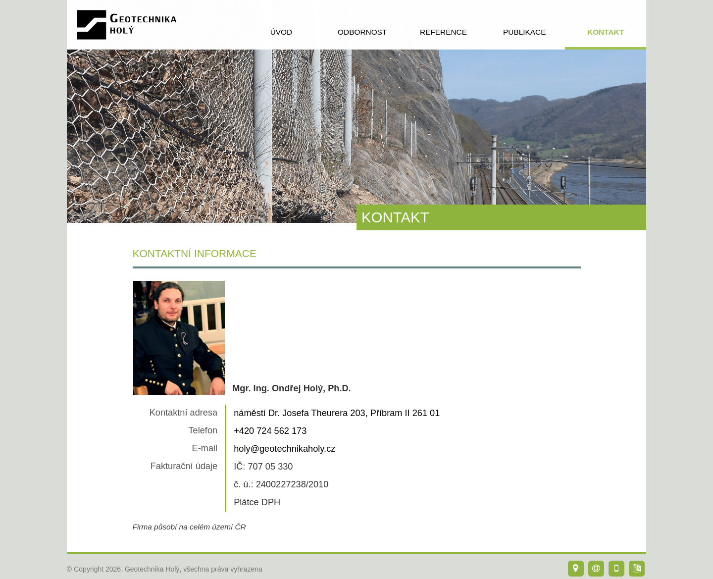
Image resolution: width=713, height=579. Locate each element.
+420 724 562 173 (270, 431)
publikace (524, 32)
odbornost (362, 32)
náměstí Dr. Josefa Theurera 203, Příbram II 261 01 (337, 413)
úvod (281, 32)
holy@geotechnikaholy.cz (284, 449)
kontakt (605, 32)
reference (443, 32)
